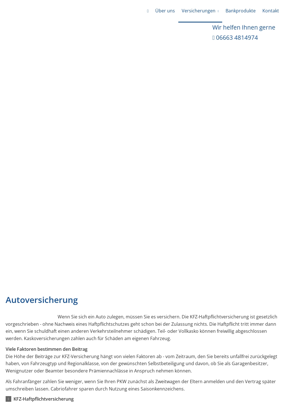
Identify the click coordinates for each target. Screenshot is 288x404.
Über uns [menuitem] (165, 11)
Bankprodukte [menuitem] (241, 11)
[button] (44, 399)
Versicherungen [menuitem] (198, 11)
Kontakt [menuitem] (270, 11)
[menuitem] (148, 11)
